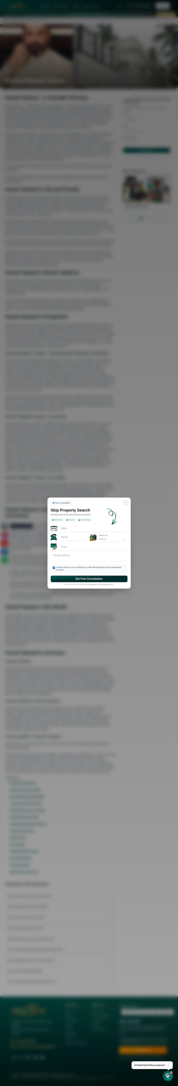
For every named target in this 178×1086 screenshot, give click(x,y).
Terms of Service (105, 584)
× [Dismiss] (168, 1065)
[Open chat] (168, 1076)
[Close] (126, 502)
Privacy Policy (93, 584)
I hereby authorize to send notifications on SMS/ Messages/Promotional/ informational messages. (88, 569)
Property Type (103, 535)
